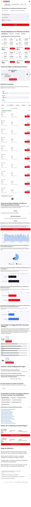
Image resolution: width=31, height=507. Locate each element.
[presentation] (26, 8)
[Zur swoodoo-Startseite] (6, 1)
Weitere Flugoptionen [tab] (5, 404)
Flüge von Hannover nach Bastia (6, 414)
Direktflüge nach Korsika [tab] (21, 397)
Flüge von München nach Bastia (6, 413)
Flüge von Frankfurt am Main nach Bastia (8, 409)
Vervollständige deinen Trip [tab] (16, 402)
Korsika (14, 482)
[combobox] (5, 11)
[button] (2, 1)
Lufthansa (7, 336)
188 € (24, 8)
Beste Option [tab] (11, 33)
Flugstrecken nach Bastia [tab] (16, 399)
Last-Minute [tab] (17, 33)
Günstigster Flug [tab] (4, 33)
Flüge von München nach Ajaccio (7, 417)
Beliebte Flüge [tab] (12, 397)
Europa (7, 482)
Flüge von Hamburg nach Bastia (6, 421)
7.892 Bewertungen (8, 339)
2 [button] (14, 198)
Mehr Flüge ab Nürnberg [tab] (6, 402)
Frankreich (10, 482)
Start (4, 482)
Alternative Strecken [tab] (5, 397)
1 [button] (12, 198)
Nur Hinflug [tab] (23, 33)
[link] (13, 79)
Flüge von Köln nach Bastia (5, 420)
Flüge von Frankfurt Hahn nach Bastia (7, 416)
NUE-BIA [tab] (15, 210)
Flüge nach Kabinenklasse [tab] (6, 399)
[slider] (29, 102)
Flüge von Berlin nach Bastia (6, 410)
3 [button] (16, 198)
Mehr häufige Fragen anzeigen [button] (15, 378)
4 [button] (18, 198)
